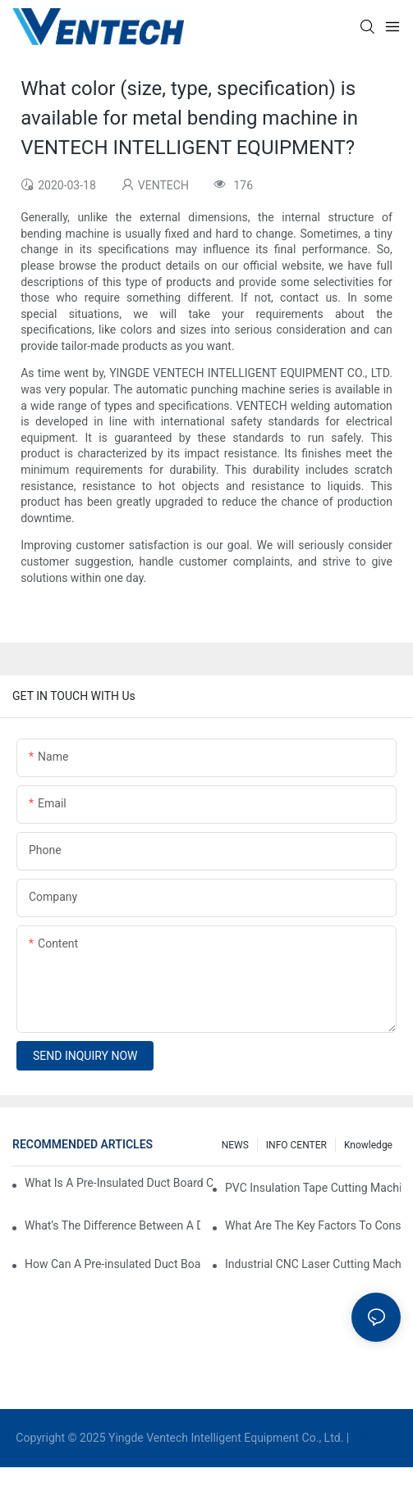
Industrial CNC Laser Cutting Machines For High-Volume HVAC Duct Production (313, 1264)
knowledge (368, 1145)
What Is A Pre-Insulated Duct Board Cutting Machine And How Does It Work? (119, 1182)
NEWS (235, 1145)
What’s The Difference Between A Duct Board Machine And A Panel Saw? (112, 1225)
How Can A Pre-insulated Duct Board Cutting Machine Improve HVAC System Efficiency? (112, 1264)
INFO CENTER (296, 1145)
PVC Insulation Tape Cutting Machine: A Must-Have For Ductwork (313, 1187)
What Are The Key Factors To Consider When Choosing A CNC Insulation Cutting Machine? (313, 1225)
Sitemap (374, 1437)
